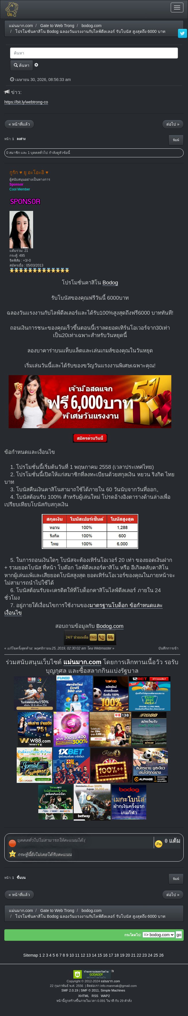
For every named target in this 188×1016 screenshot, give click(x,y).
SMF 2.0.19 (69, 990)
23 (144, 955)
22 (139, 955)
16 (105, 955)
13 (88, 955)
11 (77, 955)
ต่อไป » (172, 124)
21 (133, 955)
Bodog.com (109, 626)
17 (111, 955)
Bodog (110, 283)
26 (161, 955)
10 (71, 955)
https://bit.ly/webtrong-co (26, 102)
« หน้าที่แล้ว (19, 124)
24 (150, 955)
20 (128, 955)
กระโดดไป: (132, 935)
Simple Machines (112, 990)
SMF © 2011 (90, 990)
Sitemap (30, 955)
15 (100, 955)
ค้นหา (21, 65)
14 (94, 955)
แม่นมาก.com (82, 662)
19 (122, 955)
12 (83, 955)
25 (155, 955)
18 (116, 955)
